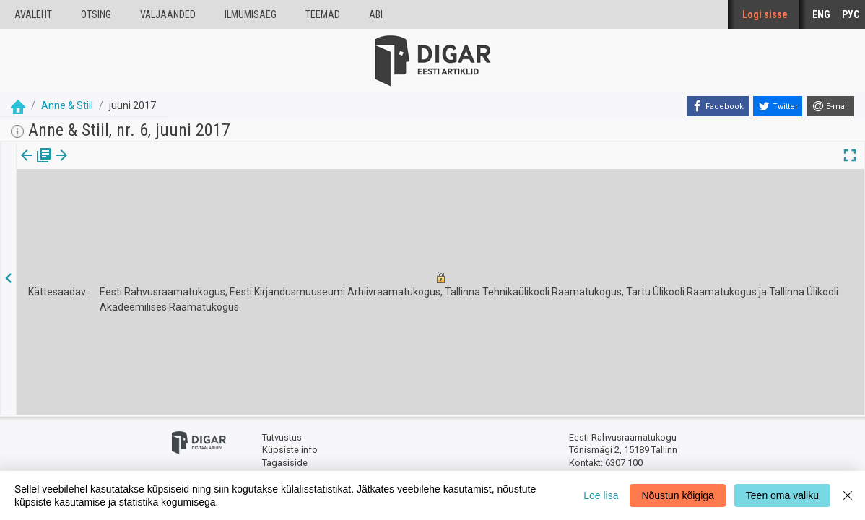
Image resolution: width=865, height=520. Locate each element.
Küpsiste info (290, 449)
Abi (376, 14)
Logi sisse (765, 14)
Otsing (96, 14)
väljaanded (168, 14)
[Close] (847, 495)
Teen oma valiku (782, 495)
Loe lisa (600, 495)
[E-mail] (830, 106)
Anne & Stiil (67, 105)
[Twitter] (777, 106)
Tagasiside (285, 462)
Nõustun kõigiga (677, 495)
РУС (850, 14)
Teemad (322, 14)
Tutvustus (282, 437)
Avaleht (33, 14)
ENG (821, 14)
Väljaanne (36, 165)
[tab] (36, 166)
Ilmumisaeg (251, 14)
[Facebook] (718, 106)
